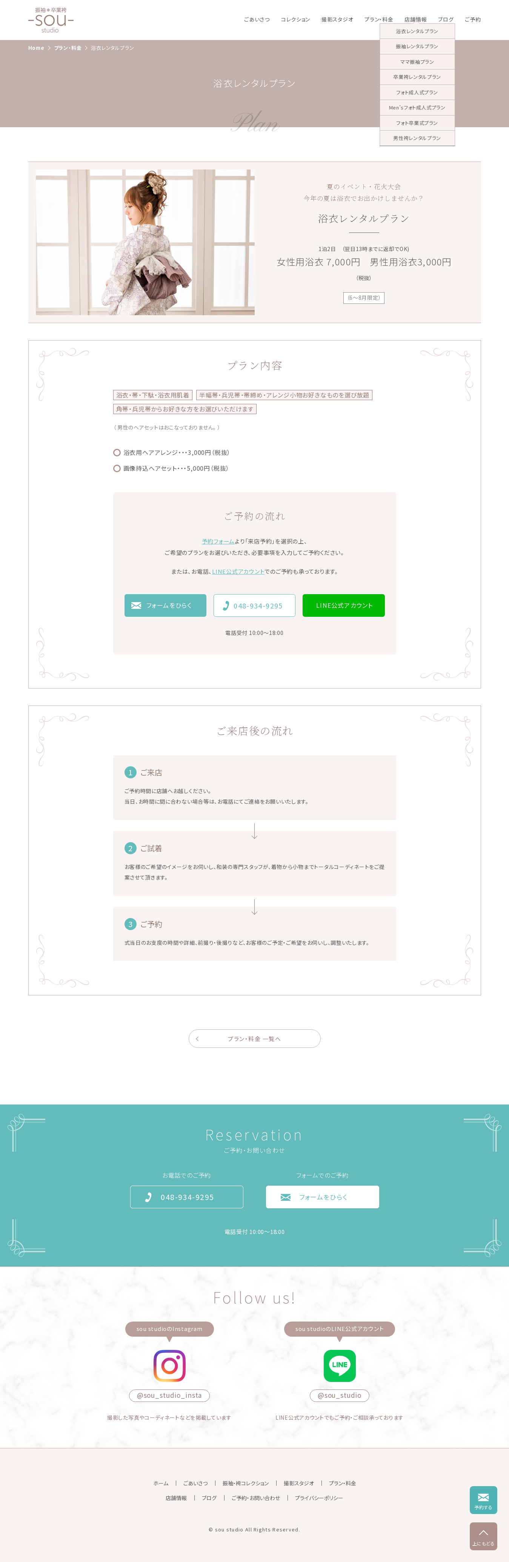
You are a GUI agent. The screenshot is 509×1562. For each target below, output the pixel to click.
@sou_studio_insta (169, 1395)
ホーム (160, 1483)
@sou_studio (339, 1395)
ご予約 (473, 19)
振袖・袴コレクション (246, 1483)
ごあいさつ (257, 19)
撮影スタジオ (337, 19)
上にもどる (483, 1543)
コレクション (295, 19)
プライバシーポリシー (319, 1497)
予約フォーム (218, 541)
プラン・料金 (378, 19)
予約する (483, 1507)
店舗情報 (415, 19)
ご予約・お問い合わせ (256, 1497)
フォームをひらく (169, 605)
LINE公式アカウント (238, 571)
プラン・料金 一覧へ (254, 1039)
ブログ (446, 19)
